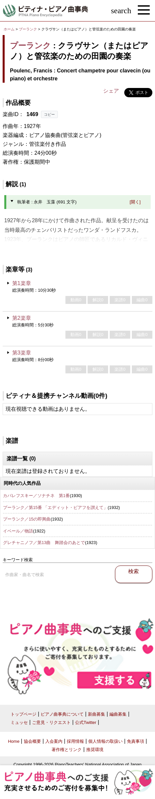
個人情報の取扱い (105, 741)
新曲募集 (96, 714)
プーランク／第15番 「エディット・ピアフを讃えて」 (55, 507)
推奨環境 (94, 749)
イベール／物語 (18, 530)
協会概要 (32, 741)
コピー (49, 114)
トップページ (23, 714)
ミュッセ (19, 722)
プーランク (28, 29)
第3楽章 (21, 353)
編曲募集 (118, 714)
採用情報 (75, 741)
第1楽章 (21, 283)
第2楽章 (21, 318)
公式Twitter (85, 722)
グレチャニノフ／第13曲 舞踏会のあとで (44, 542)
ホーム (9, 29)
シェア (111, 91)
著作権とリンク (67, 749)
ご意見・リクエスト (51, 722)
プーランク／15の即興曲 (27, 519)
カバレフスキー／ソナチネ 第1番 (36, 495)
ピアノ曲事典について (62, 714)
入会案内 (53, 741)
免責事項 (135, 741)
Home (13, 741)
